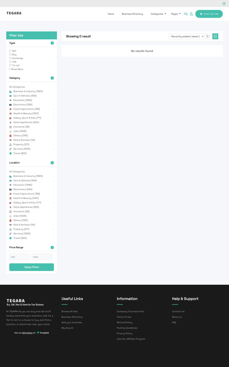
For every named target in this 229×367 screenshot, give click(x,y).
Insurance (19, 126)
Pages (174, 13)
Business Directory (132, 13)
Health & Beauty (24, 113)
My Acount (67, 327)
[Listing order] (186, 36)
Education (20, 100)
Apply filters (31, 267)
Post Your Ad (209, 13)
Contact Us (178, 311)
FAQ (174, 322)
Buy (14, 54)
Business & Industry (26, 91)
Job (14, 61)
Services (19, 148)
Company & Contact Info (130, 311)
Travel (18, 153)
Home (111, 13)
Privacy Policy (124, 333)
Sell (14, 50)
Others (18, 135)
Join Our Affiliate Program (131, 338)
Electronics (20, 104)
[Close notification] (224, 3)
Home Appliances (24, 122)
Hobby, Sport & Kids (25, 117)
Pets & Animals (22, 139)
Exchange (17, 58)
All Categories (17, 86)
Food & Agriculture (24, 108)
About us (177, 316)
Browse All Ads (70, 311)
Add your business (72, 322)
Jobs (17, 131)
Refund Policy (124, 322)
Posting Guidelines (127, 327)
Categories (157, 13)
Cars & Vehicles (23, 95)
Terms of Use (124, 316)
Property (19, 144)
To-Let (15, 65)
